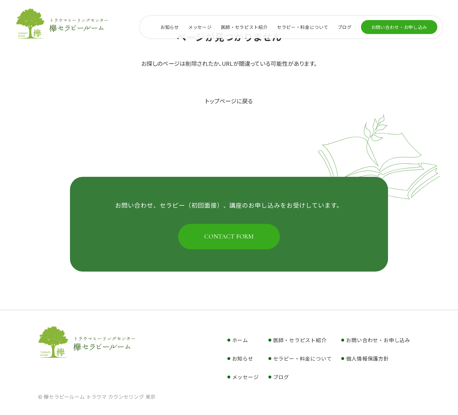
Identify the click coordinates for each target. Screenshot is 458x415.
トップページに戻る (229, 101)
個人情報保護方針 (367, 358)
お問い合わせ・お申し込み (399, 27)
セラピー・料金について (303, 27)
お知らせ (169, 27)
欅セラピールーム (62, 23)
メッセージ (200, 27)
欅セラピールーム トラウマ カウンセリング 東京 (86, 342)
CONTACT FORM (228, 236)
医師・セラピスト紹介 (244, 27)
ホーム (240, 340)
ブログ (345, 27)
